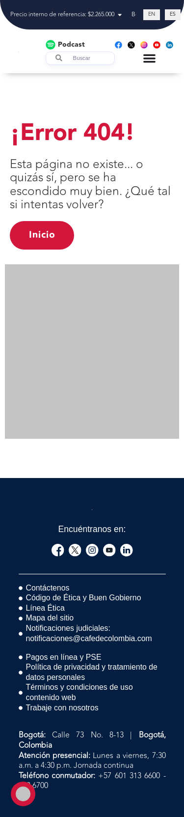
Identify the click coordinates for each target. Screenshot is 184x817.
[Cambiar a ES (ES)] (173, 14)
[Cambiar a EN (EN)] (151, 14)
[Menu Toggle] (149, 58)
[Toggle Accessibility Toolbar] (23, 794)
